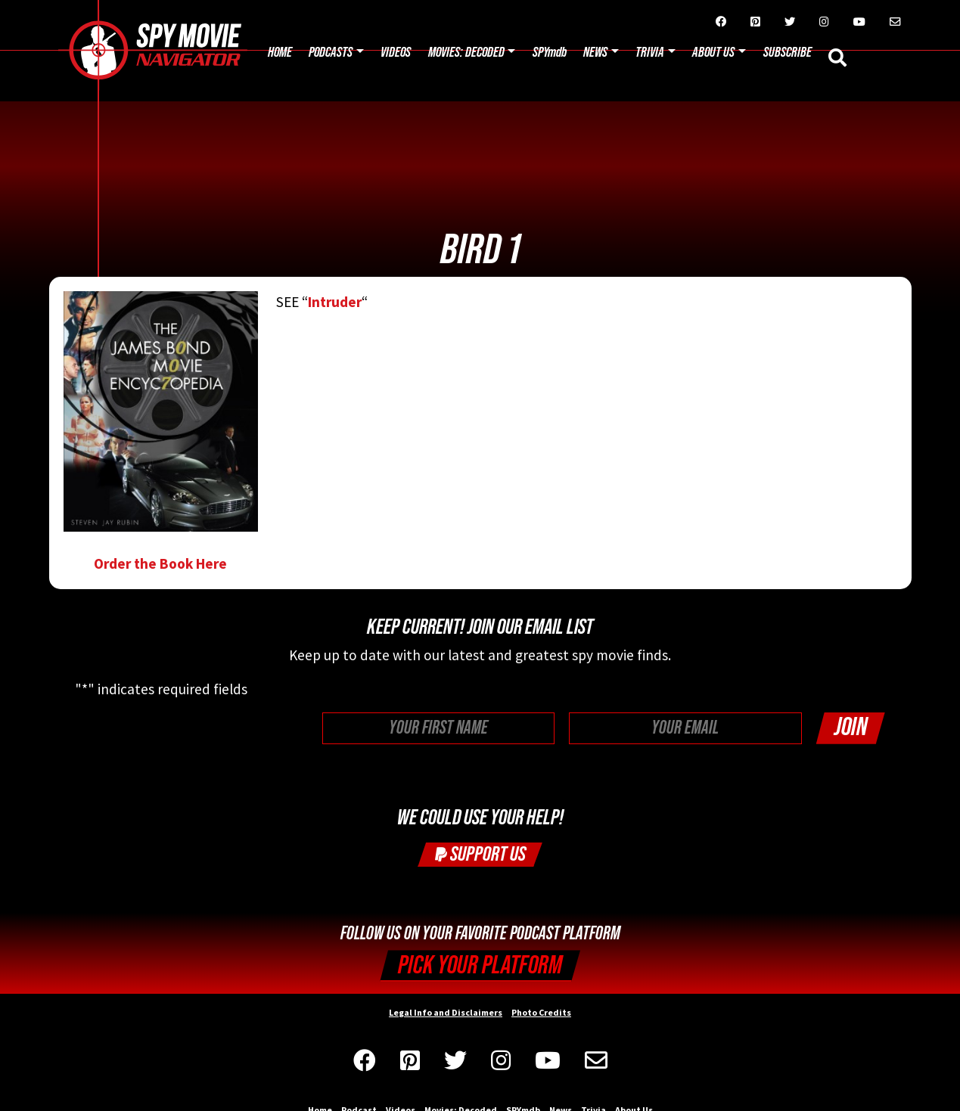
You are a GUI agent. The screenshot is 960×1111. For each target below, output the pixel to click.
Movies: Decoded (466, 52)
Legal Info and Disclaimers (445, 1012)
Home (280, 52)
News (595, 52)
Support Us (480, 854)
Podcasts (331, 52)
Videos (396, 52)
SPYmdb (550, 52)
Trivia (649, 52)
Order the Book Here (161, 432)
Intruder (335, 302)
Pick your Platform (480, 965)
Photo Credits (541, 1012)
